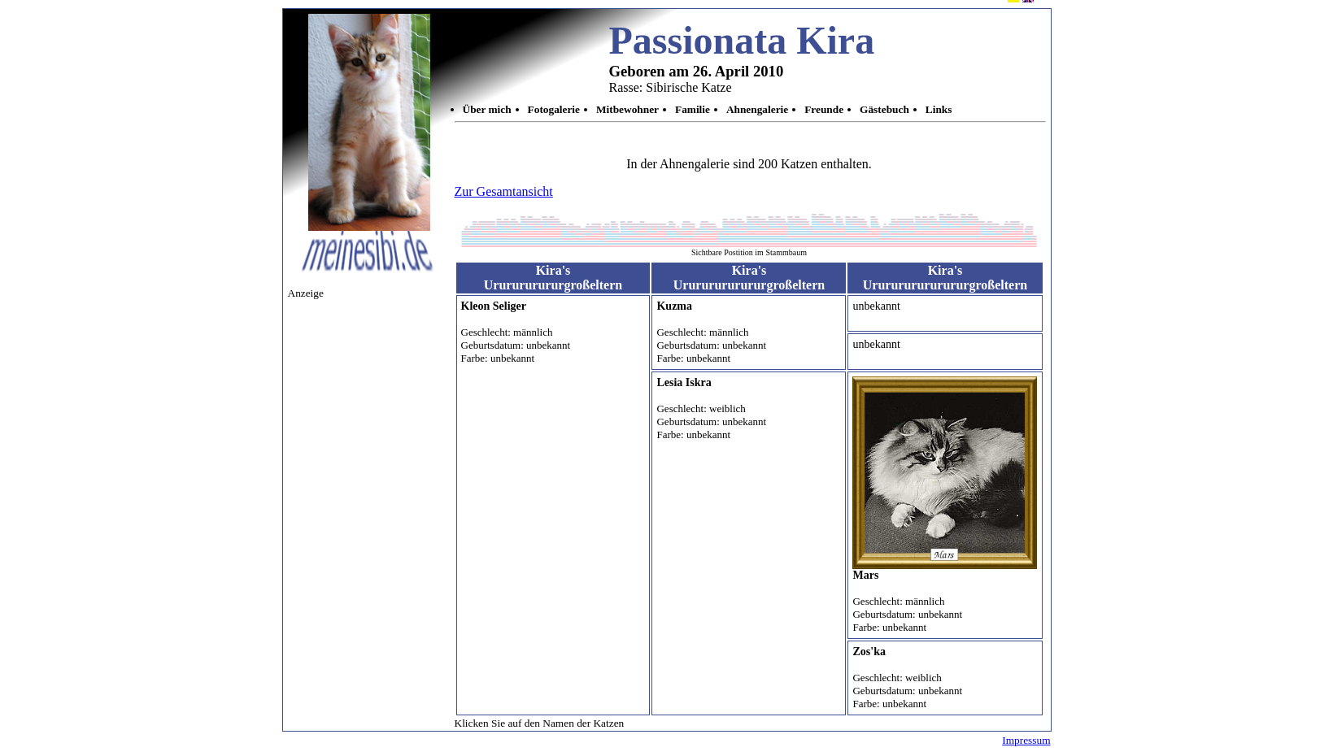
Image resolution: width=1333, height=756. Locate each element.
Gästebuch (884, 109)
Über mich (487, 109)
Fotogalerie (554, 109)
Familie (692, 109)
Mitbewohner (627, 109)
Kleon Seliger (494, 306)
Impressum (1026, 740)
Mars (865, 575)
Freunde (823, 109)
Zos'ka (868, 651)
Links (939, 109)
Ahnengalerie (757, 109)
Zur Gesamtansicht (504, 191)
